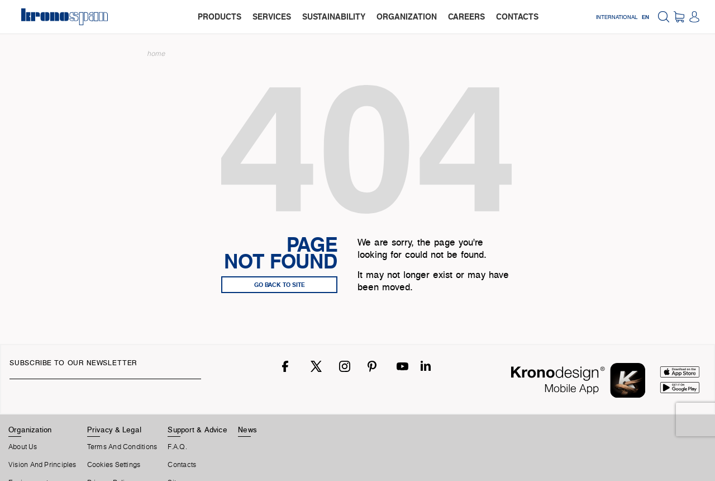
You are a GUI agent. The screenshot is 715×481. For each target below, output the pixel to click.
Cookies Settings (114, 464)
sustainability (333, 16)
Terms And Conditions (122, 446)
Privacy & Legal (114, 429)
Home (156, 53)
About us (22, 446)
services (271, 16)
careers (466, 16)
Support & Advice (197, 429)
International (616, 17)
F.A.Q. (177, 446)
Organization (30, 429)
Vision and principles (42, 464)
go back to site (279, 284)
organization (406, 16)
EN (645, 17)
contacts (517, 16)
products (219, 16)
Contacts (182, 464)
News (247, 429)
